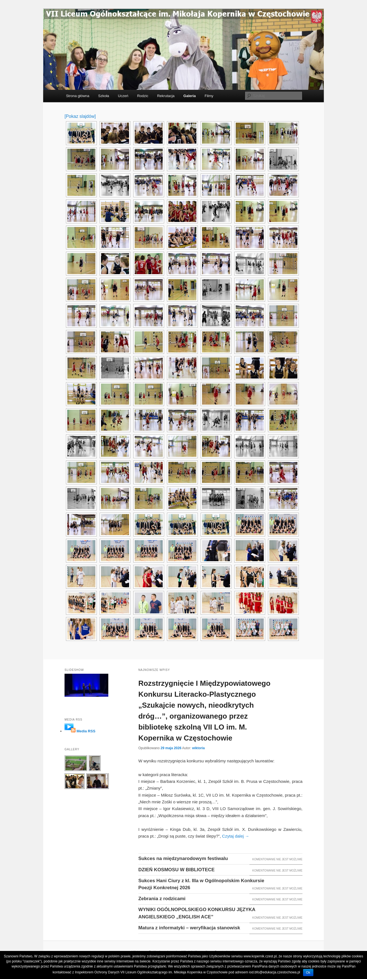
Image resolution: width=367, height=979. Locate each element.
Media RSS (86, 731)
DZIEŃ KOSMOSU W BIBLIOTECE (176, 869)
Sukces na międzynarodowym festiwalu (183, 858)
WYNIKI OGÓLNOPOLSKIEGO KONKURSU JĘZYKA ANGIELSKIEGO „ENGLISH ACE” (196, 913)
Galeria (190, 96)
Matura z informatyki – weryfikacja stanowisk (189, 927)
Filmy (209, 96)
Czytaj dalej (235, 836)
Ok (308, 973)
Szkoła (103, 96)
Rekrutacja (166, 96)
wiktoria (198, 748)
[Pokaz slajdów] (80, 116)
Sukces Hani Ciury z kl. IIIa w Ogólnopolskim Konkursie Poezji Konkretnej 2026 (201, 884)
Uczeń (123, 96)
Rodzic (142, 96)
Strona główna (77, 96)
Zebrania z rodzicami (161, 898)
